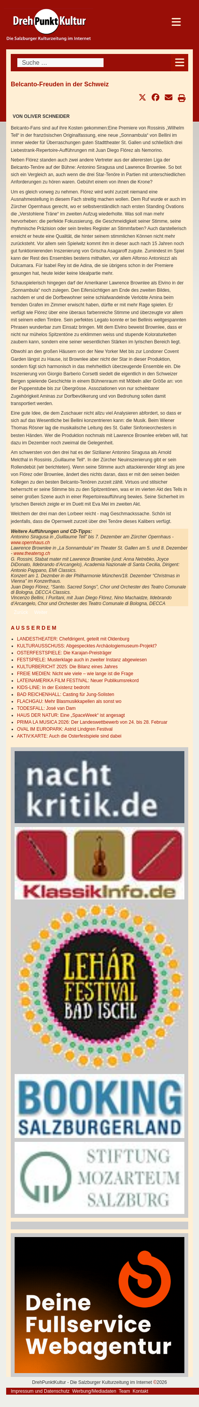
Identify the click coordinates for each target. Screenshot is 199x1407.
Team (124, 1391)
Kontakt (140, 1391)
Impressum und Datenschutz (40, 1391)
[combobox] (60, 62)
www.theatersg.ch (31, 553)
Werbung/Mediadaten (94, 1391)
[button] (142, 97)
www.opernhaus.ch (30, 542)
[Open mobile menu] (179, 62)
